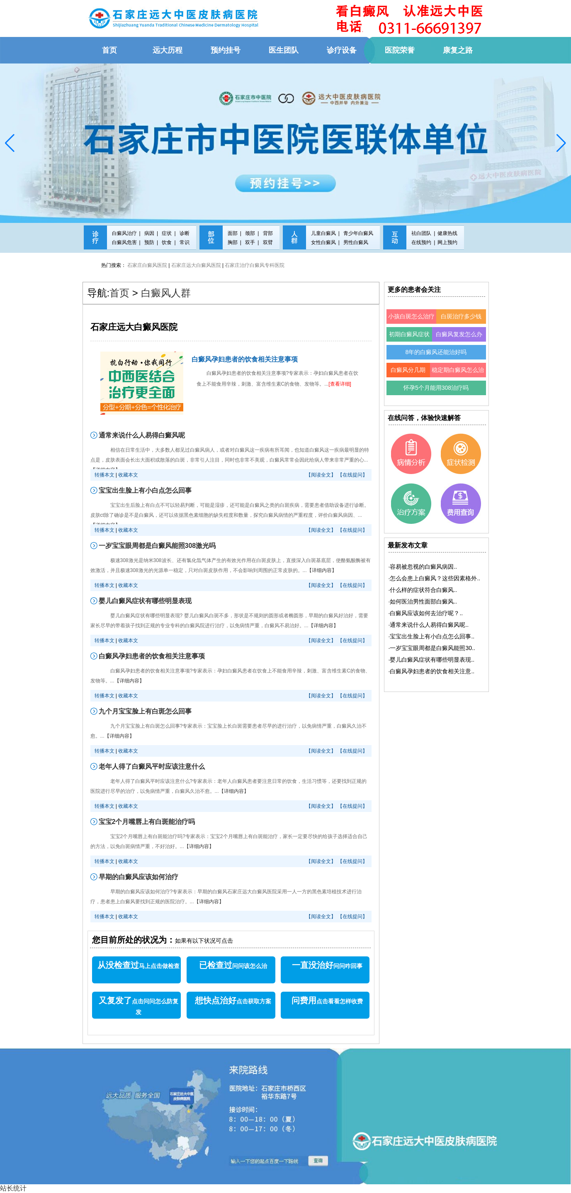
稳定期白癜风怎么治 (458, 370)
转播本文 (104, 475)
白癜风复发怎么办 (459, 334)
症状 (167, 233)
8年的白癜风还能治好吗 (436, 352)
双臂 (268, 242)
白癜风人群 (166, 292)
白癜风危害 (124, 242)
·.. (423, 566)
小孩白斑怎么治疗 (411, 316)
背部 (268, 233)
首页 (119, 292)
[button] (9, 143)
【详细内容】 (322, 570)
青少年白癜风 (358, 233)
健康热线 (447, 233)
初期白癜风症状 (409, 334)
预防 (149, 242)
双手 (250, 242)
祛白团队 (421, 233)
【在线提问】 (352, 475)
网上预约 (447, 242)
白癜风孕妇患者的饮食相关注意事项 (245, 359)
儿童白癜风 (323, 233)
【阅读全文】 (321, 475)
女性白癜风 (323, 242)
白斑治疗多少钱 (461, 316)
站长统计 (13, 1188)
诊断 (185, 233)
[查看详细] (339, 384)
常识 (185, 242)
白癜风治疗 (124, 233)
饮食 (167, 242)
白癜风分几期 (408, 370)
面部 (233, 233)
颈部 (250, 233)
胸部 (233, 242)
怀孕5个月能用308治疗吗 (436, 387)
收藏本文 (128, 475)
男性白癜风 (355, 242)
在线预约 (421, 242)
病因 (149, 233)
